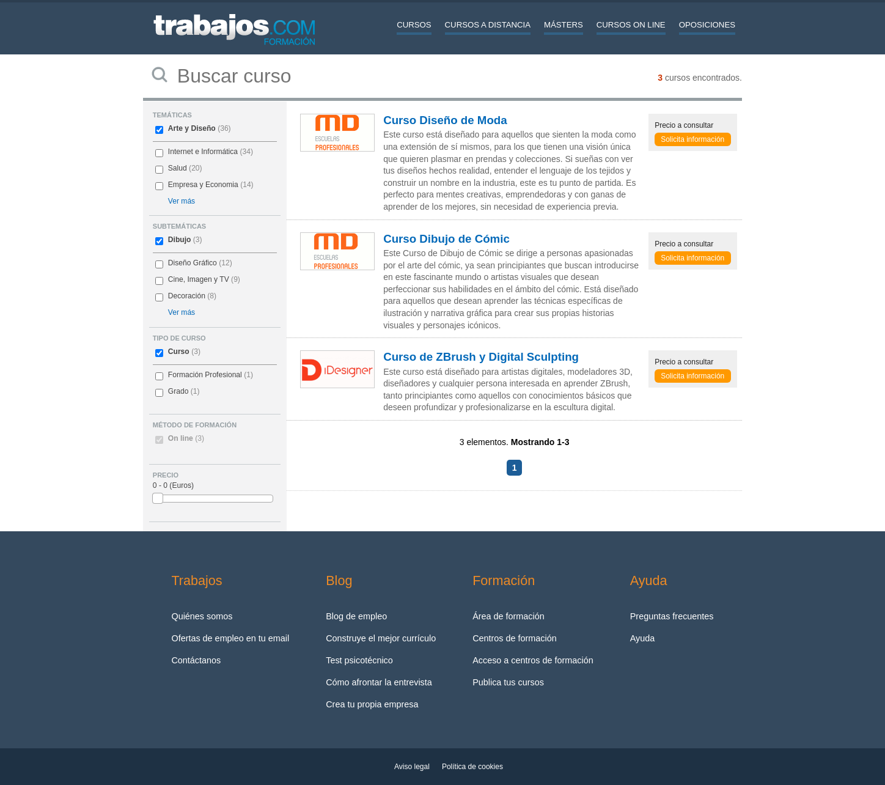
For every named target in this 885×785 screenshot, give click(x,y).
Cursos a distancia (488, 24)
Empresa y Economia (203, 184)
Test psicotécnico (359, 660)
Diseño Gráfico (192, 263)
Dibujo (179, 239)
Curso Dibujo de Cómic (446, 238)
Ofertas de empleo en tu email (230, 638)
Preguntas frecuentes (672, 616)
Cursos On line (631, 24)
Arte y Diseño (192, 128)
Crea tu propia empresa (372, 704)
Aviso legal (412, 766)
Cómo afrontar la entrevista (379, 682)
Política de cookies (472, 766)
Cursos (414, 24)
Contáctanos (196, 660)
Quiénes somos (201, 616)
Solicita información (692, 139)
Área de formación (508, 616)
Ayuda (642, 638)
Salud (177, 168)
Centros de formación (514, 638)
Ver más (181, 201)
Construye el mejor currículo (381, 638)
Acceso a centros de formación (532, 660)
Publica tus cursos (508, 682)
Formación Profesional (205, 374)
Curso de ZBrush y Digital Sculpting (481, 356)
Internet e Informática (203, 151)
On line (186, 438)
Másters (563, 24)
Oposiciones (707, 24)
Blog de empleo (356, 616)
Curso (178, 351)
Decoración (186, 296)
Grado (178, 391)
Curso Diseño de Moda (445, 120)
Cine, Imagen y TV (198, 279)
